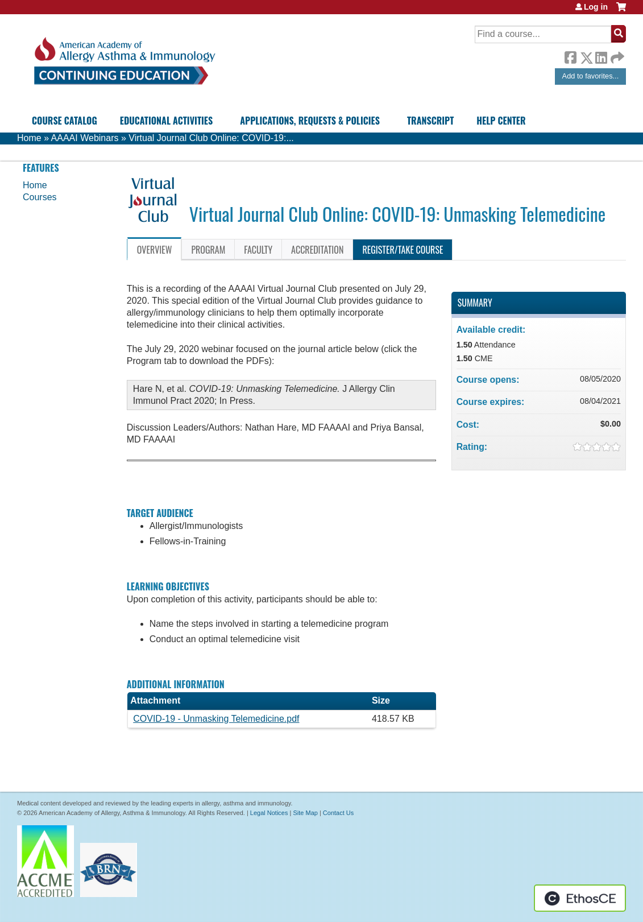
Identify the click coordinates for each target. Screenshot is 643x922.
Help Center (500, 120)
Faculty (258, 250)
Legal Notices (269, 812)
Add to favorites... (590, 76)
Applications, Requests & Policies (310, 120)
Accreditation (317, 250)
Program (208, 250)
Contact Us (338, 812)
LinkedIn (601, 56)
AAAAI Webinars (85, 138)
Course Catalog (64, 120)
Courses (40, 197)
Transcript (430, 120)
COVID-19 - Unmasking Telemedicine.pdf (216, 718)
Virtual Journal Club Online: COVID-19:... (211, 138)
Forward (616, 55)
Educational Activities (166, 120)
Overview (154, 250)
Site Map (305, 812)
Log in (596, 7)
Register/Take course (402, 250)
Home (29, 138)
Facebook (570, 56)
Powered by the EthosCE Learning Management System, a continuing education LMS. (580, 898)
